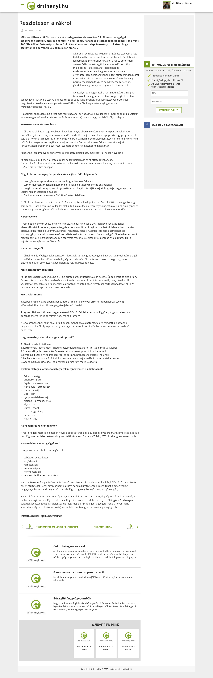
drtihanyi (47, 5)
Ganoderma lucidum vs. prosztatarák (79, 572)
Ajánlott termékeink (105, 624)
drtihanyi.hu (96, 669)
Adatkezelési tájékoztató (121, 669)
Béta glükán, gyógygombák (72, 598)
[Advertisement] (46, 72)
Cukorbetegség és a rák (69, 546)
